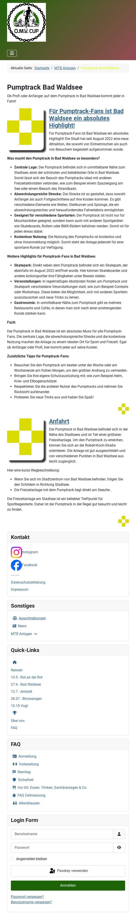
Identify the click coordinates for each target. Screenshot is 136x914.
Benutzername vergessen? (31, 902)
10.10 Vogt (19, 706)
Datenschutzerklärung (28, 582)
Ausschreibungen (28, 618)
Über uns (18, 721)
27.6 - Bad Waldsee (26, 684)
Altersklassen (25, 803)
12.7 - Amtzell (21, 691)
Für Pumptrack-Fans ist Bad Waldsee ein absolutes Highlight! (86, 118)
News (19, 626)
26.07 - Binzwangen (26, 699)
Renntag (21, 772)
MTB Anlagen (21, 634)
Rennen (17, 670)
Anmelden (68, 885)
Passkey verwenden (68, 871)
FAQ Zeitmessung (28, 795)
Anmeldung (23, 756)
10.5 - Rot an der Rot (27, 677)
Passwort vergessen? (27, 897)
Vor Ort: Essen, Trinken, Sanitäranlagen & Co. (49, 787)
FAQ (14, 728)
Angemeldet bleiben (31, 859)
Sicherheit (22, 780)
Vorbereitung (25, 764)
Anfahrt (59, 421)
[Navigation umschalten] (12, 53)
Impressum (19, 589)
